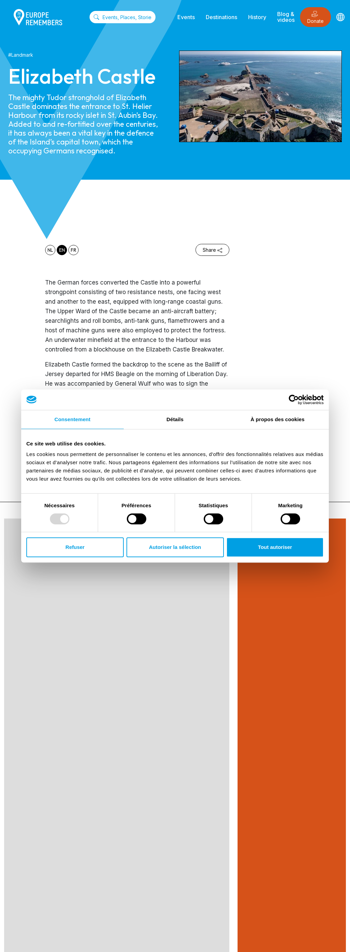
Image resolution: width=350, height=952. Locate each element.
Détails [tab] (175, 419)
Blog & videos (286, 17)
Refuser (75, 547)
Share (212, 250)
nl (50, 250)
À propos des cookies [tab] (278, 419)
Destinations (221, 17)
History (257, 17)
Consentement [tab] (72, 419)
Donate (315, 17)
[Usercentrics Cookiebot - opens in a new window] (294, 400)
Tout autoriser (275, 547)
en (62, 250)
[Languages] (340, 17)
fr (73, 250)
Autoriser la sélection (175, 547)
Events (186, 17)
